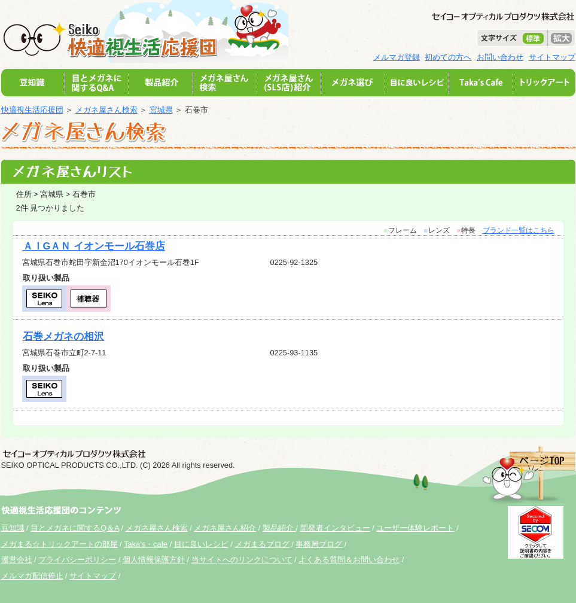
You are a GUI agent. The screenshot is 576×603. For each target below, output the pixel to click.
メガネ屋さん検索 (106, 109)
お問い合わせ (500, 57)
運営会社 (16, 559)
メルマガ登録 (396, 57)
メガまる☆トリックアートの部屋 (59, 544)
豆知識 (13, 527)
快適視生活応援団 (32, 109)
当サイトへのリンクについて (241, 559)
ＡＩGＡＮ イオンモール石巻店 (94, 246)
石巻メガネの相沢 (63, 336)
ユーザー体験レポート (415, 527)
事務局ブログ (318, 544)
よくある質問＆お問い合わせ (349, 559)
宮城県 (161, 109)
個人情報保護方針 (154, 559)
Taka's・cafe (145, 544)
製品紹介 (279, 527)
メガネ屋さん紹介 (225, 527)
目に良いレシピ (201, 544)
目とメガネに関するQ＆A (75, 527)
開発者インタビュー (335, 527)
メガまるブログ (262, 544)
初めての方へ (448, 57)
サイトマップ (552, 57)
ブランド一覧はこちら (518, 230)
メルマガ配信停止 (32, 575)
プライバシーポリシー (77, 559)
